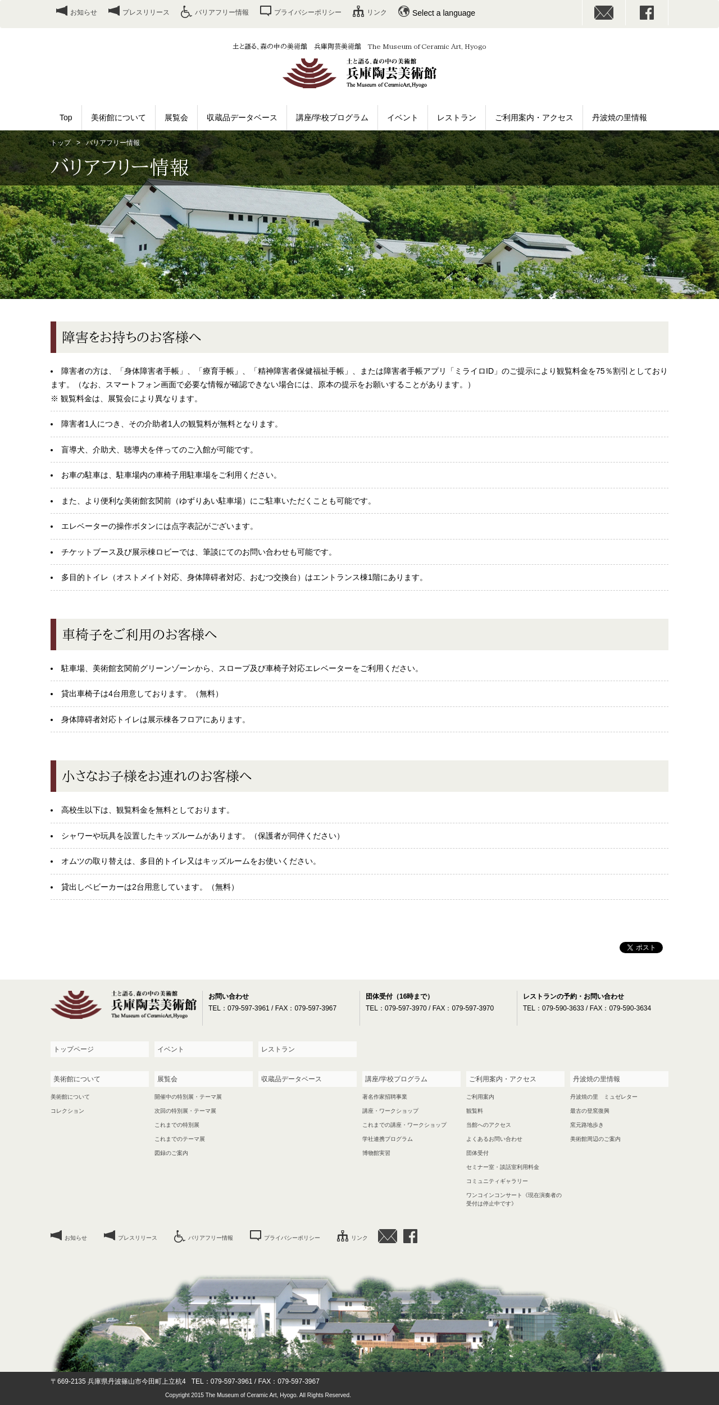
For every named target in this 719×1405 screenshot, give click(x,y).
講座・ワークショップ (390, 1111)
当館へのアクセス (488, 1125)
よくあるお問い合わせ (494, 1139)
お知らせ (83, 12)
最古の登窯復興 (589, 1111)
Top (66, 117)
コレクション (67, 1111)
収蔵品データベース (242, 117)
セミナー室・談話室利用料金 (502, 1167)
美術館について (118, 117)
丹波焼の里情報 (619, 117)
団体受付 (477, 1153)
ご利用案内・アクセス (534, 117)
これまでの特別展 (176, 1125)
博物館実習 (376, 1153)
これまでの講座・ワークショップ (404, 1125)
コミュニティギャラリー (497, 1181)
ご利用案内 (480, 1097)
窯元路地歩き (587, 1125)
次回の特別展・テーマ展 (185, 1111)
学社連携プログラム (387, 1139)
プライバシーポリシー (308, 12)
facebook (647, 12)
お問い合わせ (604, 12)
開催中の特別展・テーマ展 (188, 1097)
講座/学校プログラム (332, 117)
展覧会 (176, 117)
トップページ (73, 1049)
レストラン (456, 117)
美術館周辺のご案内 (595, 1139)
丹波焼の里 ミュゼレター (604, 1097)
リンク (377, 12)
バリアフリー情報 (222, 12)
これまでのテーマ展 (179, 1139)
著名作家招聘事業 (384, 1097)
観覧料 (474, 1111)
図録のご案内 (171, 1153)
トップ (61, 143)
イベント (402, 117)
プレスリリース (146, 12)
